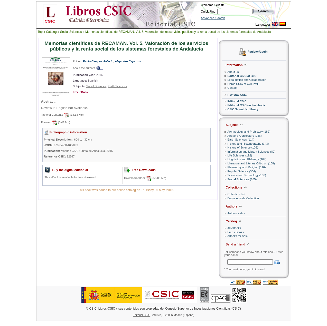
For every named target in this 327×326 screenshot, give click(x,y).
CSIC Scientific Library (242, 109)
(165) (242, 179)
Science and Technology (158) (246, 175)
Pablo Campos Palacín (98, 61)
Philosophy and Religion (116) (246, 167)
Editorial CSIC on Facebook (246, 105)
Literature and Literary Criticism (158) (251, 163)
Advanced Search (213, 18)
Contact (232, 87)
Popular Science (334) (241, 171)
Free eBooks (235, 232)
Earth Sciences (117, 86)
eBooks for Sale (237, 236)
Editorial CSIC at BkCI (242, 75)
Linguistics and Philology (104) (246, 159)
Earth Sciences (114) (240, 139)
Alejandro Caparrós (128, 61)
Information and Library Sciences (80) (251, 151)
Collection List (236, 194)
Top (40, 32)
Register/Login (257, 51)
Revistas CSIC (237, 94)
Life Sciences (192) (239, 155)
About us (233, 71)
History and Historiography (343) (248, 143)
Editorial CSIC (237, 101)
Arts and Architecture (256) (244, 135)
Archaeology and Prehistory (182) (248, 131)
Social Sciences (71, 32)
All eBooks (234, 228)
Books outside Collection (243, 198)
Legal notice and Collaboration (246, 79)
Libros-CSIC (106, 308)
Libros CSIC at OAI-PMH (243, 83)
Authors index (236, 213)
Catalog (51, 32)
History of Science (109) (242, 147)
